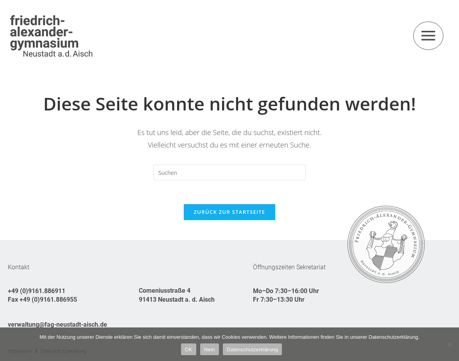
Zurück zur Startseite (229, 211)
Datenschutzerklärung (252, 349)
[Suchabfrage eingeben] (229, 172)
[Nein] (449, 344)
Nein (209, 349)
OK (188, 349)
